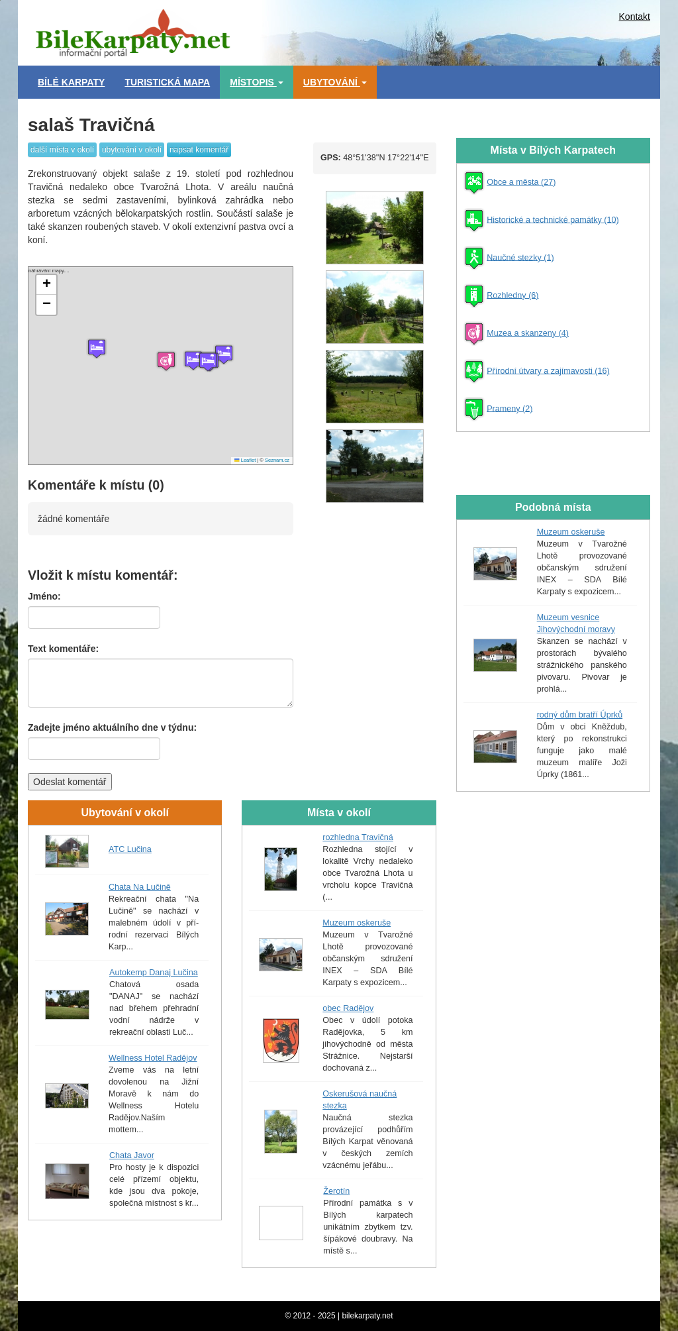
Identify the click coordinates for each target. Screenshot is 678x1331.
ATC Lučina (130, 849)
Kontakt (634, 16)
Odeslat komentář (70, 781)
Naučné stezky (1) (520, 257)
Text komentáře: (63, 648)
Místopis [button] (256, 82)
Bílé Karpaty (71, 82)
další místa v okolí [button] (62, 149)
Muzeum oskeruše (356, 923)
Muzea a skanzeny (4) (528, 332)
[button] (96, 348)
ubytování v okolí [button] (132, 149)
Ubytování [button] (335, 82)
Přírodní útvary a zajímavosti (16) (548, 370)
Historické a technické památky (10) (552, 219)
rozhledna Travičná (357, 837)
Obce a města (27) (521, 181)
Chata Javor (131, 1155)
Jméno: (44, 596)
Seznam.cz (277, 460)
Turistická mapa (167, 82)
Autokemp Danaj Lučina (153, 972)
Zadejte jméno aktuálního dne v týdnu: (112, 727)
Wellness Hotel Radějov (153, 1058)
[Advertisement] (464, 30)
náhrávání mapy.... (158, 366)
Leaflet (245, 460)
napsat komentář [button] (199, 149)
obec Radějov (347, 1008)
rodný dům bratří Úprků (580, 714)
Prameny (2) (509, 408)
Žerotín (336, 1191)
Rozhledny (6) (512, 294)
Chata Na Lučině (140, 887)
